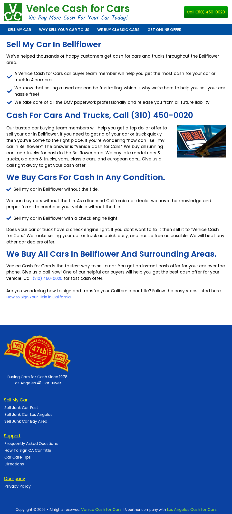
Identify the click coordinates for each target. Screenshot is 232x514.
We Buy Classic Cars (118, 29)
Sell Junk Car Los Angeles (28, 414)
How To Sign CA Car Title (27, 450)
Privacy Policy (17, 486)
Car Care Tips (17, 457)
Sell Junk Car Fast (21, 407)
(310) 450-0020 (47, 278)
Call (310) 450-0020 (206, 12)
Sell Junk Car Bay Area (25, 421)
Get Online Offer (164, 29)
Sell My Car (19, 29)
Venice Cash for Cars (78, 8)
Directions (14, 464)
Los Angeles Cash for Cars (192, 509)
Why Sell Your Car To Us (64, 29)
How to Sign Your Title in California (38, 297)
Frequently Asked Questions (31, 443)
